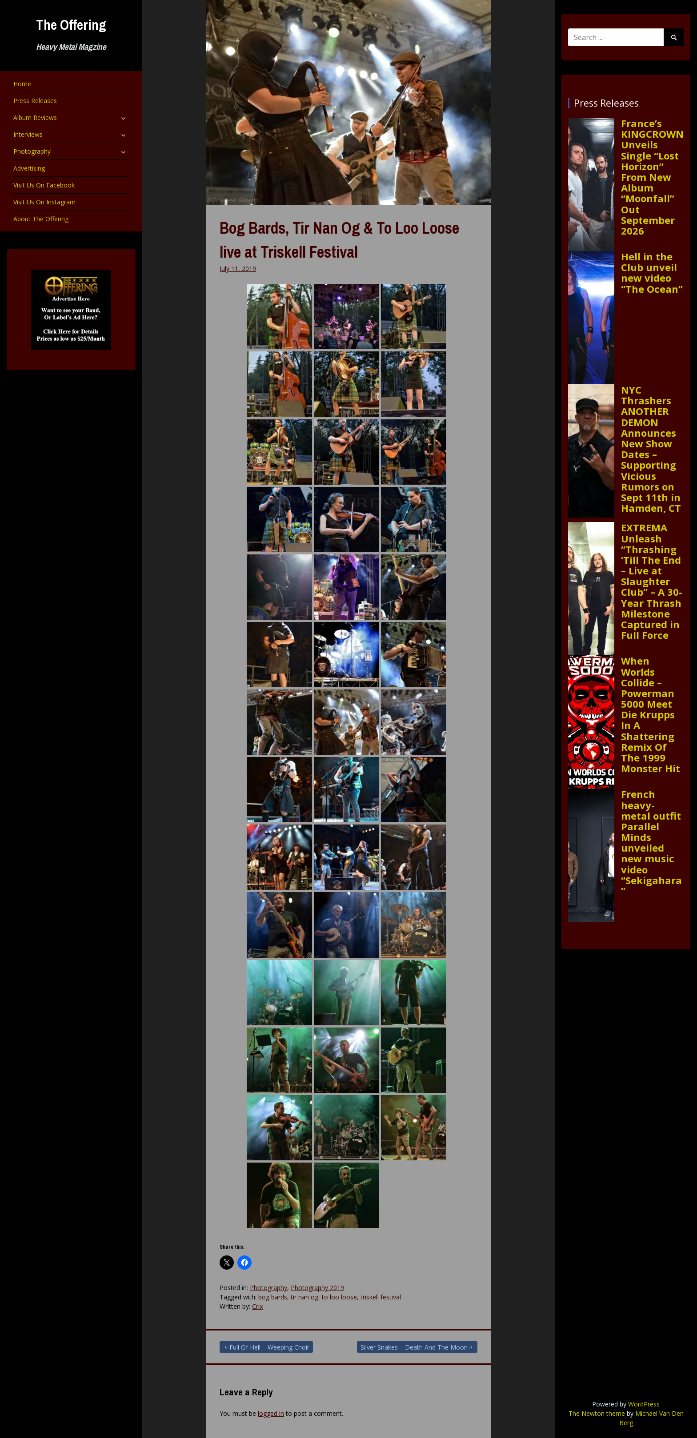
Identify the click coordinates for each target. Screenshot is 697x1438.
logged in (271, 1413)
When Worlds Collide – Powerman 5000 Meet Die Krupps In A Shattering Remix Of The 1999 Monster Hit (650, 714)
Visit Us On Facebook (44, 185)
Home (22, 84)
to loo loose (339, 1297)
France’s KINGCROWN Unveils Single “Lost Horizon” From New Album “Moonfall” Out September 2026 (652, 177)
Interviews (28, 134)
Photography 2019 (317, 1287)
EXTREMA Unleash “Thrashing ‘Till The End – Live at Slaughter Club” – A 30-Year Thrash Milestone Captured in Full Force (651, 581)
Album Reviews (35, 117)
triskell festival (381, 1297)
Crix (257, 1306)
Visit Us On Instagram (44, 202)
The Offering (71, 24)
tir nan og (304, 1297)
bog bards (272, 1297)
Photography (32, 151)
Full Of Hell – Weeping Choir (269, 1347)
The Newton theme (597, 1413)
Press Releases (35, 100)
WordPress (644, 1404)
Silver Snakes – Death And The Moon (414, 1347)
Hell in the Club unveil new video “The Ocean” (652, 272)
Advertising (29, 168)
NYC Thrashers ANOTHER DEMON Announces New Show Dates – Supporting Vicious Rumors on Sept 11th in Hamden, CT (651, 448)
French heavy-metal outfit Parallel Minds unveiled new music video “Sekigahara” (651, 842)
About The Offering (40, 219)
